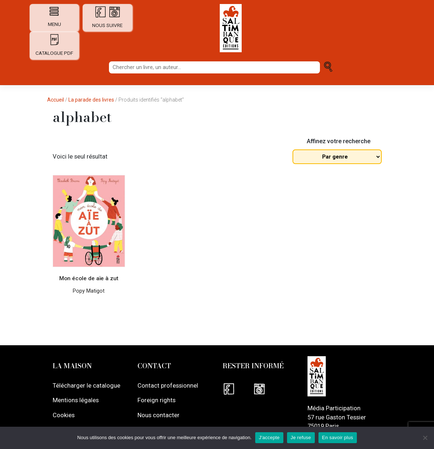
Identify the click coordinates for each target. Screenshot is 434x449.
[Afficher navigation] (54, 11)
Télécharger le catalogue (86, 385)
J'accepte (269, 437)
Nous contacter (158, 414)
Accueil (55, 100)
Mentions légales (76, 400)
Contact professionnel (167, 385)
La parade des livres (91, 100)
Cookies (64, 414)
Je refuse (301, 437)
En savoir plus (337, 437)
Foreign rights (156, 400)
